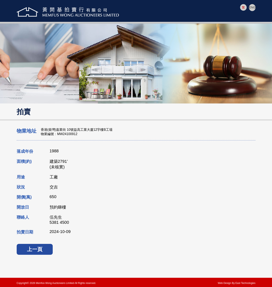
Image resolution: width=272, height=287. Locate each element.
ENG (252, 7)
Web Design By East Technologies (237, 283)
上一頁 (34, 249)
